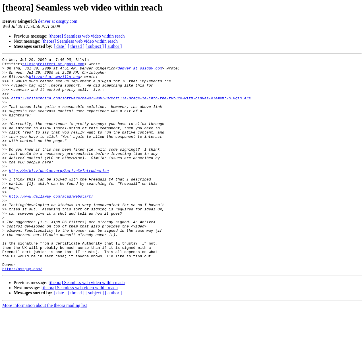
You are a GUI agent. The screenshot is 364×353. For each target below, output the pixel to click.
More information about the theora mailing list (44, 348)
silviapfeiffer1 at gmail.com (53, 65)
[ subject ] (95, 46)
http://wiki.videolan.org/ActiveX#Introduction (59, 193)
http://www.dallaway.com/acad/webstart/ (51, 224)
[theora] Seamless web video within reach (87, 36)
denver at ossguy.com (57, 21)
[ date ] (60, 46)
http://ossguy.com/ (22, 311)
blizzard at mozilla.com (54, 80)
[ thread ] (76, 46)
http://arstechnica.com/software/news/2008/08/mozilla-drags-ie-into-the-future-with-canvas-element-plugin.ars (131, 106)
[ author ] (113, 46)
